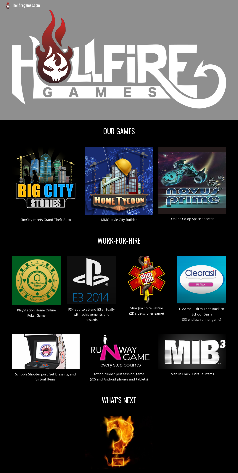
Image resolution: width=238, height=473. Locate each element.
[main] (119, 131)
